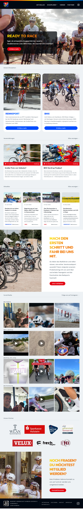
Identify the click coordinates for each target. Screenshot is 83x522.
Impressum (69, 502)
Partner (70, 5)
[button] (22, 61)
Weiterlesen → (16, 224)
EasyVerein (54, 502)
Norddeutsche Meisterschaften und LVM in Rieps (70, 210)
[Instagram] (78, 5)
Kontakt (61, 502)
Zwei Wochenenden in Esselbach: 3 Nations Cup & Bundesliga (51, 210)
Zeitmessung (45, 502)
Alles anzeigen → (73, 138)
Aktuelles (40, 5)
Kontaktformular (58, 490)
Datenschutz (46, 504)
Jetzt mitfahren (57, 283)
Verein (62, 5)
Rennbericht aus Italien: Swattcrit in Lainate (12, 209)
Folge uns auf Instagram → (70, 295)
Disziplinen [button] (51, 5)
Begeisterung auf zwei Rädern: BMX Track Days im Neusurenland (31, 210)
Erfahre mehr (14, 49)
